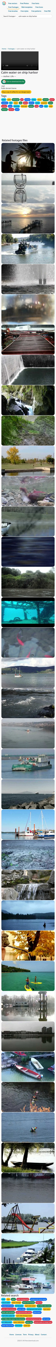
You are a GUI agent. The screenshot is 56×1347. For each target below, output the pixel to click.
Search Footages (9, 16)
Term (25, 1334)
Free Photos (24, 3)
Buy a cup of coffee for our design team (16, 92)
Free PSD (47, 11)
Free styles (24, 11)
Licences (18, 1334)
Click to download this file (13, 81)
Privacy (30, 1334)
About (37, 1334)
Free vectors (12, 3)
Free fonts (35, 3)
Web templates (27, 7)
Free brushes (13, 11)
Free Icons (39, 7)
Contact (44, 1334)
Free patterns (36, 11)
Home (4, 49)
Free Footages (13, 7)
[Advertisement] (28, 33)
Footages (11, 49)
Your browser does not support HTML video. (20, 60)
